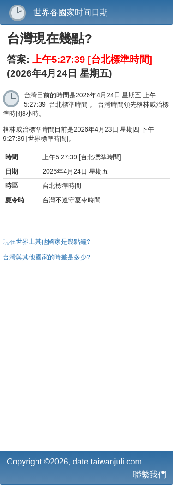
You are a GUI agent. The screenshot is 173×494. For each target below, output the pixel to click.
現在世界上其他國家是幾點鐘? (46, 241)
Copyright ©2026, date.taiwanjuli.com (74, 461)
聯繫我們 (149, 474)
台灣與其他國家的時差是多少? (46, 257)
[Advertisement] (86, 354)
